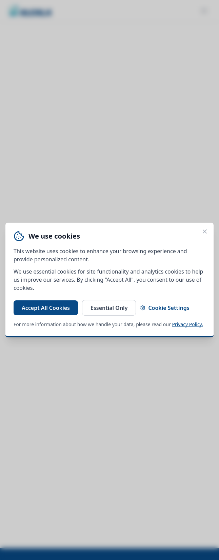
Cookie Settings (164, 308)
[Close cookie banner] (204, 231)
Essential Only (109, 308)
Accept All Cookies (46, 308)
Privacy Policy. (187, 324)
